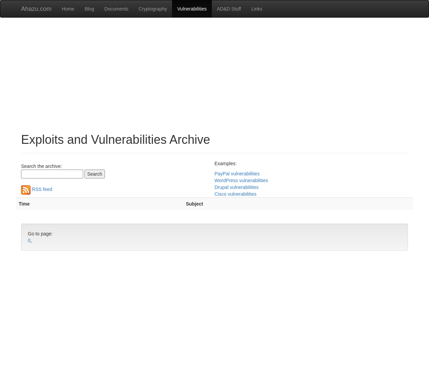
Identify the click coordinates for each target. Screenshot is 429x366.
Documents (116, 9)
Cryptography (152, 9)
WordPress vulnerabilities (241, 180)
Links (256, 9)
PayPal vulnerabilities (237, 173)
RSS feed (36, 189)
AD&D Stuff (229, 9)
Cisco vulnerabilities (235, 194)
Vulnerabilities (192, 9)
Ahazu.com (36, 8)
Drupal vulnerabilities (236, 187)
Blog (89, 9)
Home (68, 9)
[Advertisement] (214, 71)
